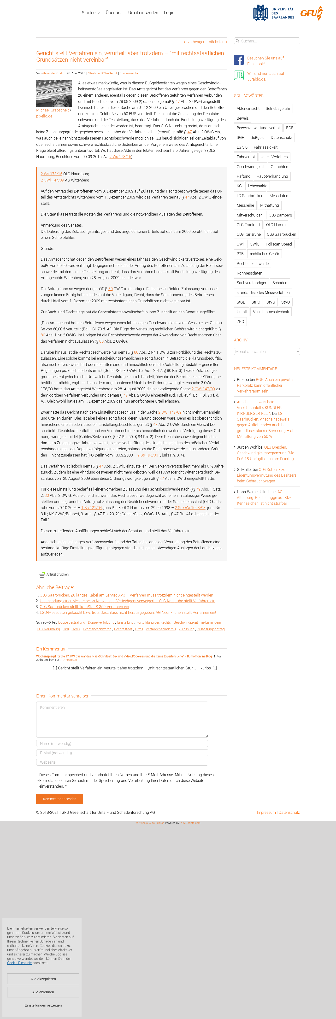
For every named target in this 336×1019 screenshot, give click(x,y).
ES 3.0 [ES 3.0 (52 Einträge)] (242, 147)
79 (198, 489)
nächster (216, 41)
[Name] (122, 743)
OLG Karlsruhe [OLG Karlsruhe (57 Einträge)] (249, 234)
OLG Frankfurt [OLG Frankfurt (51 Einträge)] (248, 224)
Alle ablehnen (43, 992)
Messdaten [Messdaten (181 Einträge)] (279, 195)
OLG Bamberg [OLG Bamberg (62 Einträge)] (280, 215)
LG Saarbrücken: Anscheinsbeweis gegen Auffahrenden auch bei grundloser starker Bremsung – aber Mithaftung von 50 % (267, 425)
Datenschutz (289, 812)
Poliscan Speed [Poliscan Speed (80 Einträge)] (279, 244)
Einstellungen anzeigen (43, 1005)
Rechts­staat (123, 629)
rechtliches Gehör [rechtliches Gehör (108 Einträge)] (264, 253)
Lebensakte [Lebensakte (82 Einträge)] (257, 185)
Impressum (266, 812)
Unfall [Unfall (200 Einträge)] (242, 311)
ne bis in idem (211, 622)
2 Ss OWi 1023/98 (190, 507)
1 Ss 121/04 (91, 507)
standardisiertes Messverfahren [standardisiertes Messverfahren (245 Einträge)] (263, 292)
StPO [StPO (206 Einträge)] (256, 302)
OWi (66, 629)
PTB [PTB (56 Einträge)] (240, 253)
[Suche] (237, 40)
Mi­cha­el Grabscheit (52, 110)
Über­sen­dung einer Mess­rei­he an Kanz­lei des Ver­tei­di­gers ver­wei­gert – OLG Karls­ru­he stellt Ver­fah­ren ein (127, 600)
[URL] (122, 762)
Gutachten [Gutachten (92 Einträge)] (279, 166)
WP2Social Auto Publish (150, 823)
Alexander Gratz (53, 73)
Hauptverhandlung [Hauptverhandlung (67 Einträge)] (272, 176)
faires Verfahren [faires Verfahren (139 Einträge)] (274, 156)
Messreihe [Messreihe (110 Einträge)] (245, 205)
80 (110, 288)
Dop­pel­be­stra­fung (71, 622)
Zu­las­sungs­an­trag (211, 629)
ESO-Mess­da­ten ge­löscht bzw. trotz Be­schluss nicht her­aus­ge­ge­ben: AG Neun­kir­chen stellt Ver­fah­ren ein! (128, 612)
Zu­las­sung (187, 629)
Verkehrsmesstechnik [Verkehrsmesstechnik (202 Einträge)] (271, 311)
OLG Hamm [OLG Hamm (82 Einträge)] (276, 224)
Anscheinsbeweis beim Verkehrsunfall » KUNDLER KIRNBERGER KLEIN (259, 407)
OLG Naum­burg (48, 629)
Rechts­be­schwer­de (97, 629)
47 (178, 101)
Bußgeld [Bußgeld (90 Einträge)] (258, 137)
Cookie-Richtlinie (19, 962)
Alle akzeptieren (43, 979)
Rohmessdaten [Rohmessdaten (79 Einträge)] (249, 273)
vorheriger (196, 41)
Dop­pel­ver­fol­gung (101, 622)
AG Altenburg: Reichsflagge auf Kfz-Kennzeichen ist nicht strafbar (264, 497)
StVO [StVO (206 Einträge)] (285, 302)
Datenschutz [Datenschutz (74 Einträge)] (281, 137)
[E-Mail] (122, 752)
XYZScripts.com (190, 823)
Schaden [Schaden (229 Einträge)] (279, 282)
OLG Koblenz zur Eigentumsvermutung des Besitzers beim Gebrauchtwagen (266, 475)
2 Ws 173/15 (120, 156)
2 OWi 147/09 (52, 180)
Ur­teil (139, 629)
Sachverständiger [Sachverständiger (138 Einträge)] (251, 282)
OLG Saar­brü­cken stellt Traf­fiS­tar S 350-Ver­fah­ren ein (84, 606)
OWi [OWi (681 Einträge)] (240, 244)
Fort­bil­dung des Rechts (153, 622)
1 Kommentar (129, 73)
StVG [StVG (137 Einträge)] (270, 302)
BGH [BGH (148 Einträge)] (240, 137)
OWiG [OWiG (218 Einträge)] (254, 244)
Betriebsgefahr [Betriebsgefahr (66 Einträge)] (278, 108)
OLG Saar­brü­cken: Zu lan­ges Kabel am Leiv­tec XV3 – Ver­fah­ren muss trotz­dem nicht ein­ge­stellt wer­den (126, 595)
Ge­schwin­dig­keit (186, 622)
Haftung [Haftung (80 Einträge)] (243, 176)
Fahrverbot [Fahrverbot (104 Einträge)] (246, 156)
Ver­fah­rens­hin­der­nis (161, 629)
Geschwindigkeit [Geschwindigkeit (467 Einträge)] (251, 166)
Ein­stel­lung (125, 622)
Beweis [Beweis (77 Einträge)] (243, 118)
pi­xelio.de (44, 116)
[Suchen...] (267, 40)
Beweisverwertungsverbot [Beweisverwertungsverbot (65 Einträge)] (258, 127)
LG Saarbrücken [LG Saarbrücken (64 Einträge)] (250, 195)
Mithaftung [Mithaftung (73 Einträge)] (269, 205)
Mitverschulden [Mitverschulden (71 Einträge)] (250, 215)
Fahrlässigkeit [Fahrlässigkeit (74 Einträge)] (265, 147)
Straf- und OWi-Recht (102, 73)
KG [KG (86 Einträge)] (239, 185)
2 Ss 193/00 (147, 455)
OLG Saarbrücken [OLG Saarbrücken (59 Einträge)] (281, 234)
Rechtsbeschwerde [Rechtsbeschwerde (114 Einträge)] (253, 263)
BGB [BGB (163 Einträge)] (290, 127)
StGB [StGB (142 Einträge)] (241, 302)
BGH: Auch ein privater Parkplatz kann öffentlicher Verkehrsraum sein (265, 385)
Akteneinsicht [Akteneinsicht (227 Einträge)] (248, 108)
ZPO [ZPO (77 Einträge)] (240, 321)
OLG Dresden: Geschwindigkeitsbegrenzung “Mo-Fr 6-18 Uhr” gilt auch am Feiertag (266, 453)
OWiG (76, 629)
